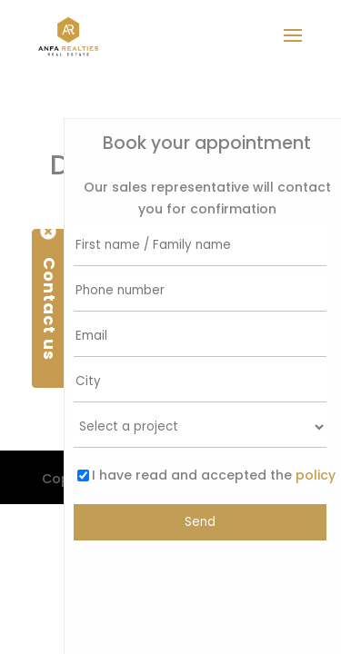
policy (314, 475)
